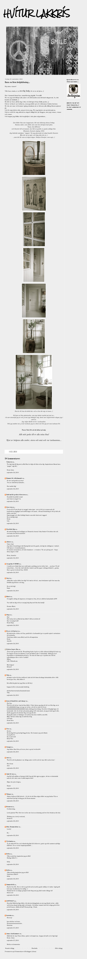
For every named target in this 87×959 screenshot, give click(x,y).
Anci (7, 757)
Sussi (7, 578)
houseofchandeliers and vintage (16, 701)
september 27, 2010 (13, 928)
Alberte (8, 542)
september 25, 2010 (13, 752)
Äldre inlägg (58, 948)
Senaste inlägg (9, 948)
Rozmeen (9, 806)
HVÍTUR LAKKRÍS (36, 13)
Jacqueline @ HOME (12, 564)
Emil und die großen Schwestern (16, 494)
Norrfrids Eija (10, 529)
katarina (9, 915)
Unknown (9, 462)
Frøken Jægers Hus (12, 649)
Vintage (8, 794)
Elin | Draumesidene (12, 827)
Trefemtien (9, 841)
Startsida (34, 948)
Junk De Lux (10, 774)
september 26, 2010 (13, 848)
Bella (8, 854)
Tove (7, 729)
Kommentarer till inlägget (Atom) (25, 951)
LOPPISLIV (10, 901)
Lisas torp (9, 507)
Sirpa (8, 615)
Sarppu (8, 747)
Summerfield (10, 884)
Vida (7, 675)
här (31, 411)
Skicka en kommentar (13, 944)
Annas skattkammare (12, 933)
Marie (8, 596)
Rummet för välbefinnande (14, 478)
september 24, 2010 (13, 472)
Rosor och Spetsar (12, 631)
